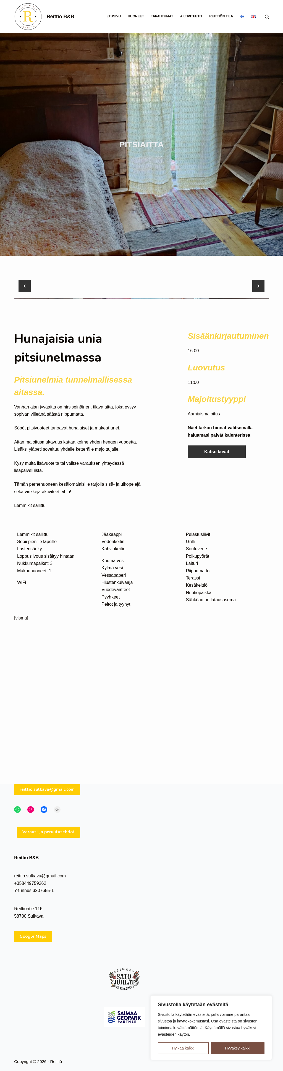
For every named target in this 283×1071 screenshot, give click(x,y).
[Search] (267, 17)
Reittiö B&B (60, 16)
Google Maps (33, 953)
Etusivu (113, 16)
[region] (211, 1027)
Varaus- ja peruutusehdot (48, 848)
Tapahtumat (162, 16)
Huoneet (136, 16)
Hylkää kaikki (183, 1048)
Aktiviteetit (191, 16)
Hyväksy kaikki (237, 1048)
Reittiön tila (221, 16)
